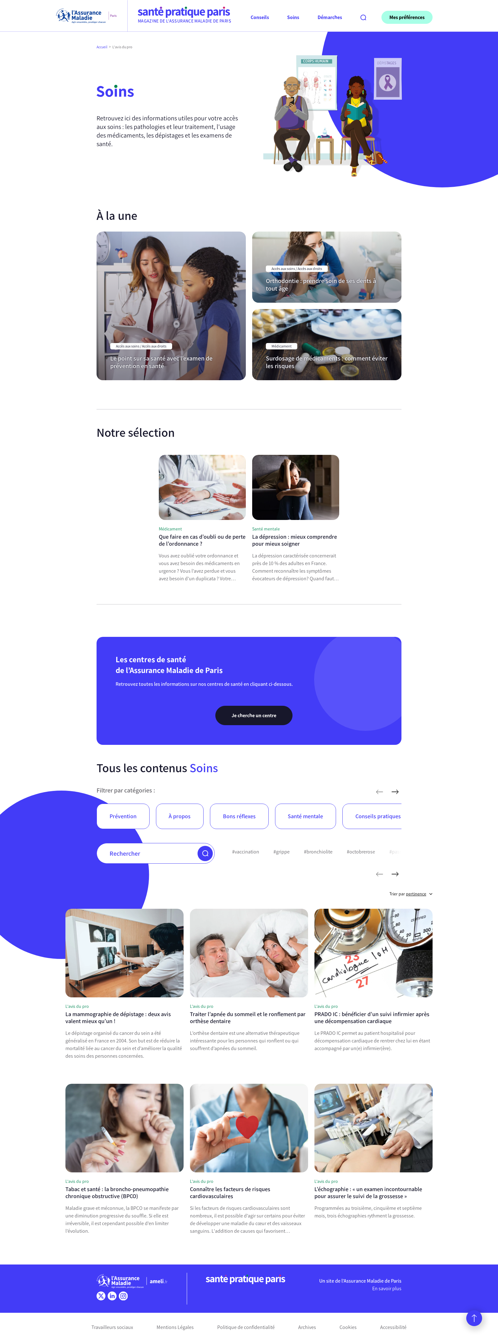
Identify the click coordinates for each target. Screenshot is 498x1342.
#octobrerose (361, 852)
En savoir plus (386, 1288)
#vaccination (245, 852)
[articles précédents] (379, 792)
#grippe (281, 852)
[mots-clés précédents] (379, 874)
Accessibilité (393, 1327)
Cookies (348, 1327)
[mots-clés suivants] (395, 874)
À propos (180, 816)
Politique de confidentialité (246, 1327)
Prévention (123, 816)
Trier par (411, 894)
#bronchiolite (318, 852)
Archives (307, 1327)
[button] (205, 853)
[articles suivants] (395, 792)
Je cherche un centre (254, 715)
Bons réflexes (239, 816)
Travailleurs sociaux (112, 1327)
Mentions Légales (175, 1327)
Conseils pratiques (378, 816)
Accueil (102, 47)
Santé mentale (305, 816)
